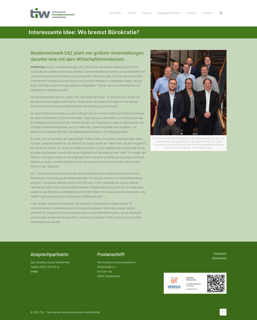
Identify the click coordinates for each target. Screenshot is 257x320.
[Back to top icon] (223, 312)
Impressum (220, 253)
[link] (188, 100)
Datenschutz (219, 258)
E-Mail (34, 271)
